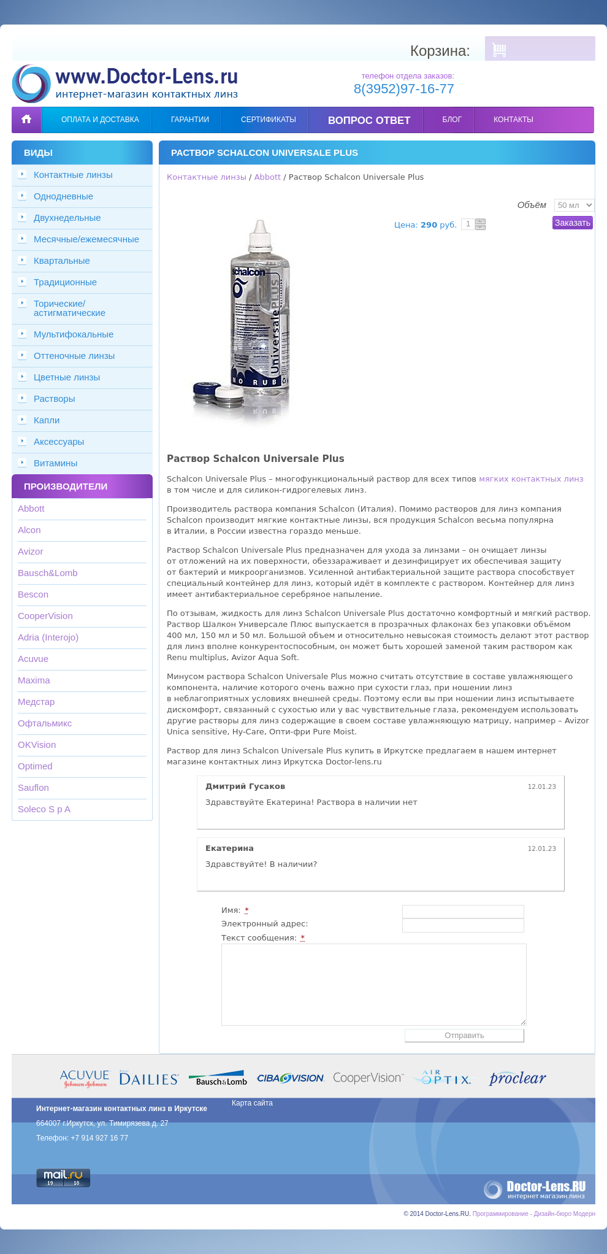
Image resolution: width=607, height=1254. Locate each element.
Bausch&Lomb (48, 572)
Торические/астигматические (69, 308)
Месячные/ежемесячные (86, 239)
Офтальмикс (45, 723)
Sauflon (33, 787)
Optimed (35, 766)
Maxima (34, 680)
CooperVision (45, 615)
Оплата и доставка (100, 119)
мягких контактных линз (531, 478)
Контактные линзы (73, 174)
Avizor (30, 551)
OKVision (37, 744)
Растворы (54, 398)
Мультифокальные (73, 334)
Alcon (29, 530)
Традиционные (65, 282)
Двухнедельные (67, 217)
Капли (46, 420)
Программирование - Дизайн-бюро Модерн (534, 1213)
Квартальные (62, 260)
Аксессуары (59, 441)
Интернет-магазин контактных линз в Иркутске (121, 1108)
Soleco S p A (44, 809)
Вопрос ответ (369, 120)
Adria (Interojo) (48, 637)
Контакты (513, 119)
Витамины (55, 463)
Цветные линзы (67, 377)
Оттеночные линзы (74, 355)
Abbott (31, 508)
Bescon (33, 594)
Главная (26, 111)
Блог (452, 119)
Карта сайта (252, 1103)
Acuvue (33, 658)
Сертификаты (268, 119)
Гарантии (190, 119)
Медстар (36, 701)
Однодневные (63, 196)
